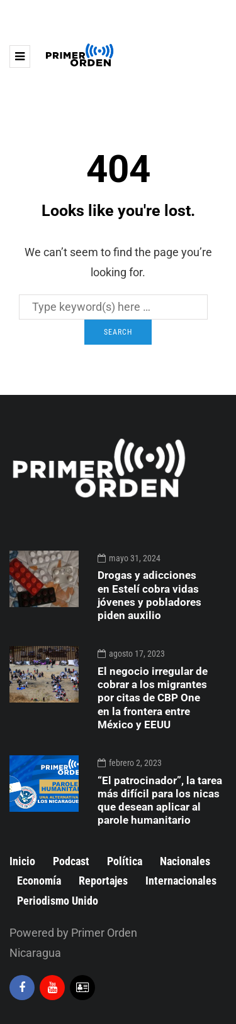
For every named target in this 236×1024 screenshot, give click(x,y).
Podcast (71, 861)
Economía (39, 880)
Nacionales (185, 861)
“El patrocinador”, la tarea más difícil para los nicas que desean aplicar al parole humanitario (160, 800)
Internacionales (180, 880)
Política (124, 861)
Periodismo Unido (57, 900)
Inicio (22, 861)
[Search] (113, 307)
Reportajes (103, 880)
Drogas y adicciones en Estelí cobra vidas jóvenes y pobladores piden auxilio (149, 595)
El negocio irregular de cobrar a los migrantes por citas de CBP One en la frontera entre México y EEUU (153, 698)
